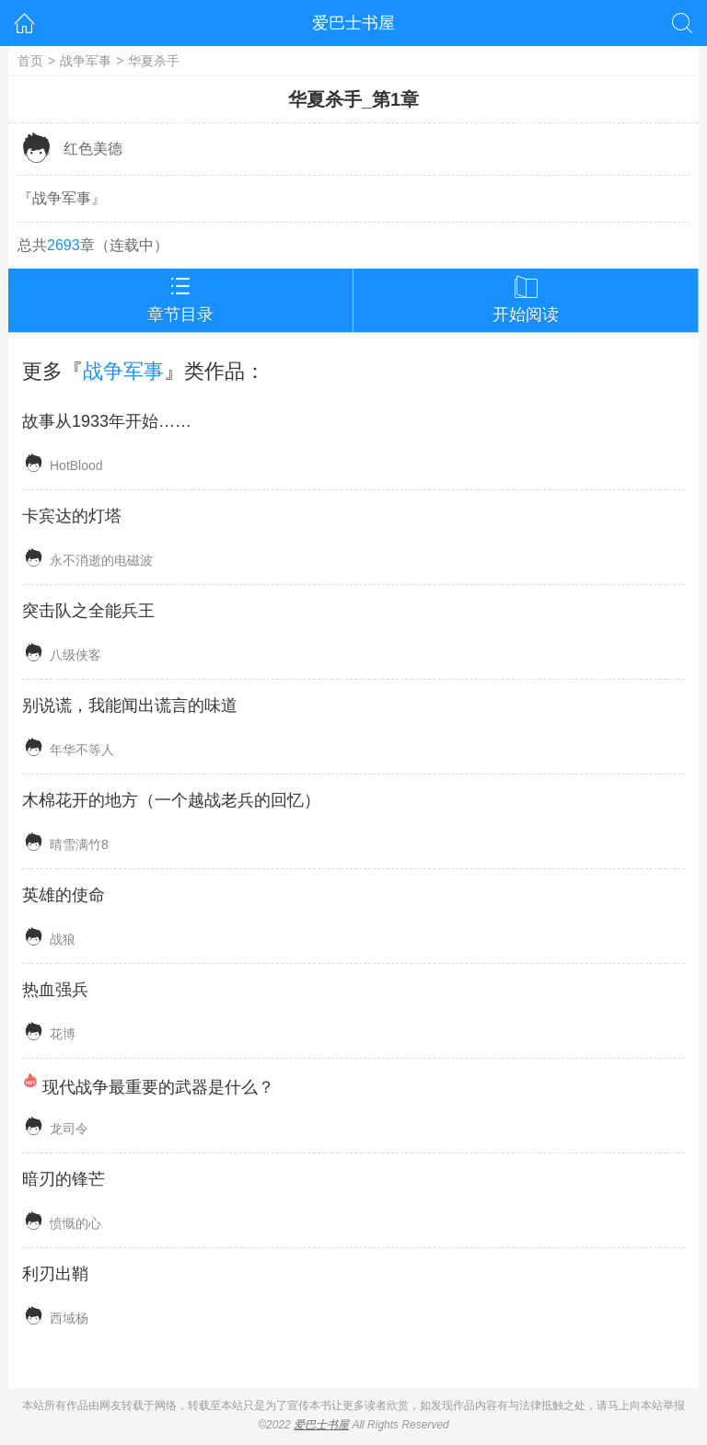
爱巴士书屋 (353, 23)
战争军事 (85, 60)
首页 (30, 60)
